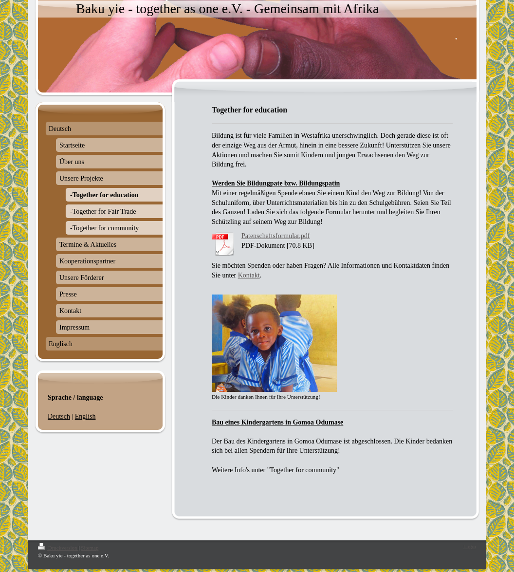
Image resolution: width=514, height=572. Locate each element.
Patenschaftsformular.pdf (275, 236)
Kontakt (249, 275)
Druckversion (58, 548)
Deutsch (59, 416)
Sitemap (89, 548)
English (85, 416)
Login (469, 546)
